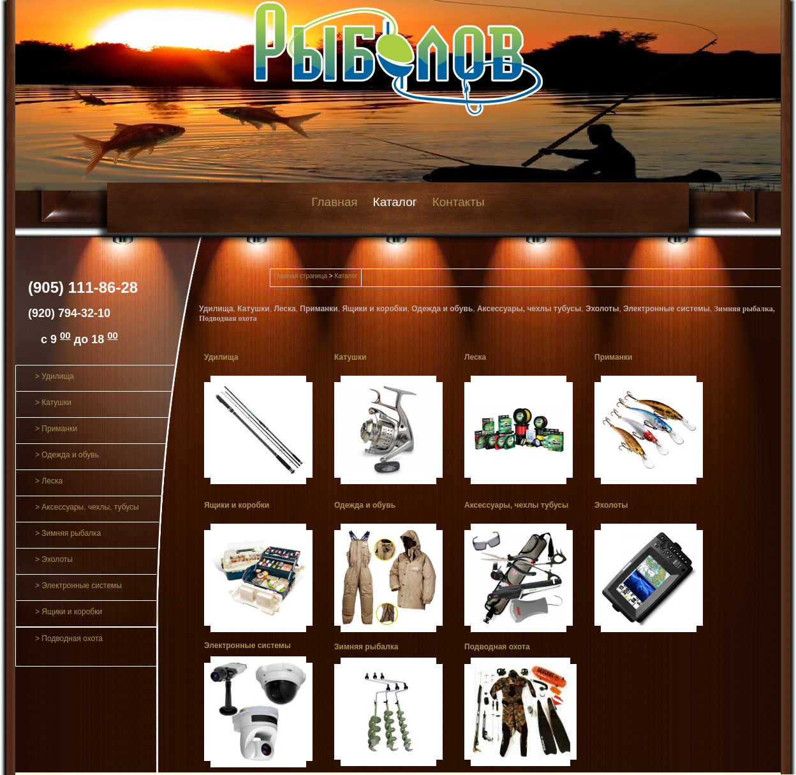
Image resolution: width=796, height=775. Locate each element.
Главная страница (300, 275)
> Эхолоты (54, 559)
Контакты (458, 202)
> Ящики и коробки (68, 611)
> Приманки (56, 428)
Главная (334, 202)
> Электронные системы (78, 585)
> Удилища (54, 376)
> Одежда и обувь (67, 454)
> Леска (49, 480)
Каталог (395, 202)
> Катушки (53, 402)
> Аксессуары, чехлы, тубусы (87, 507)
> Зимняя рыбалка (68, 533)
